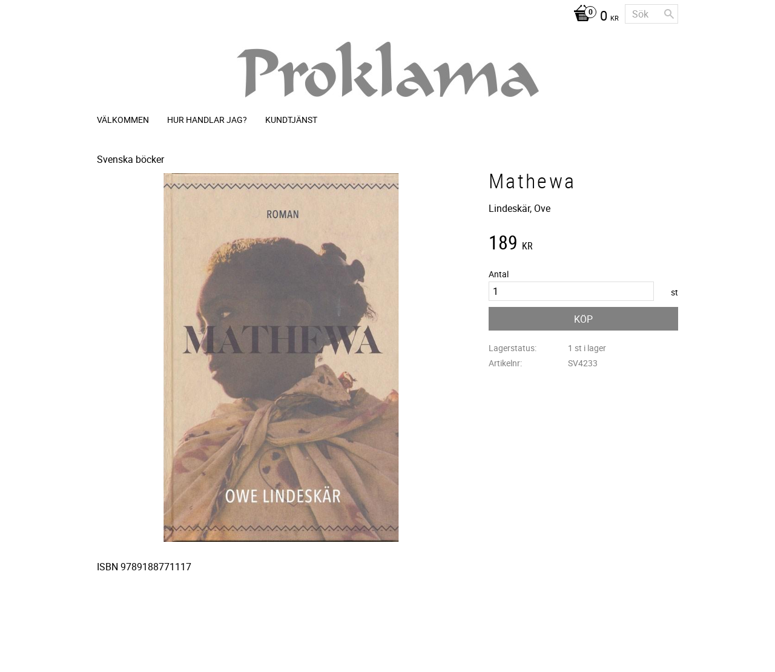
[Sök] (669, 14)
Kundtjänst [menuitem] (291, 119)
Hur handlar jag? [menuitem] (207, 119)
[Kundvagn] (593, 17)
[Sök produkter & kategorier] (651, 14)
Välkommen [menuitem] (123, 119)
